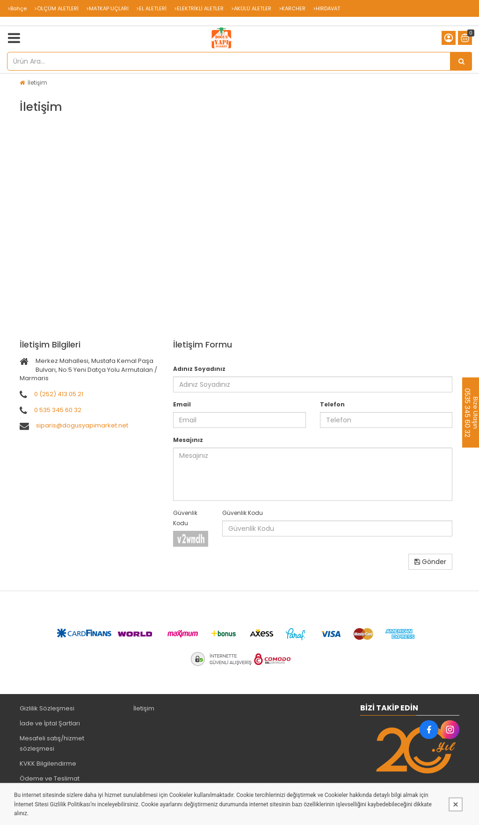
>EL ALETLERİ (151, 8)
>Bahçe (17, 8)
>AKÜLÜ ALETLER (251, 8)
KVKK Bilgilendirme (48, 763)
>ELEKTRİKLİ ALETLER (199, 8)
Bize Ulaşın (475, 412)
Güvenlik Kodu (185, 518)
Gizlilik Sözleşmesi (47, 708)
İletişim (37, 83)
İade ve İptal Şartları (50, 723)
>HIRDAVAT (326, 8)
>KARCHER (292, 8)
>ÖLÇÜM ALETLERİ (56, 8)
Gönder (430, 561)
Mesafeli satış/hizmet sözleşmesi (52, 743)
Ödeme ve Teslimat (50, 778)
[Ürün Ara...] (461, 61)
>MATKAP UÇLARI (107, 8)
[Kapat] (456, 804)
